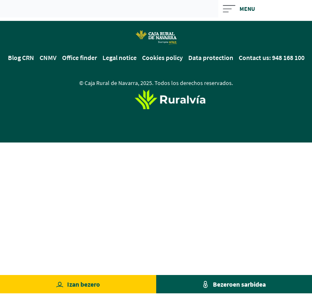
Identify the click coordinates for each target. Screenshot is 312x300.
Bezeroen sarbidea (239, 284)
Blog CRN (21, 57)
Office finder (79, 57)
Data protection (210, 57)
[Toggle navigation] (265, 9)
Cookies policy (162, 57)
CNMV (48, 57)
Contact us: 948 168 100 (272, 57)
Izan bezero (83, 284)
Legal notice (119, 57)
